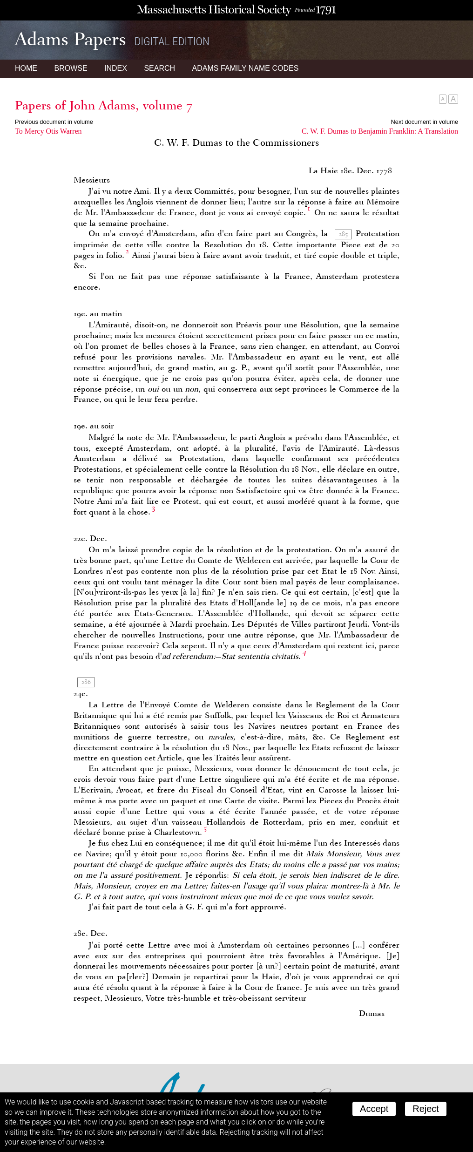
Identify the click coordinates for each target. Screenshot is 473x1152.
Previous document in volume (54, 121)
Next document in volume (424, 121)
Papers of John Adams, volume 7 (103, 105)
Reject (425, 1109)
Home (26, 68)
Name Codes (245, 68)
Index (115, 68)
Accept (374, 1109)
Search (159, 68)
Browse (70, 68)
